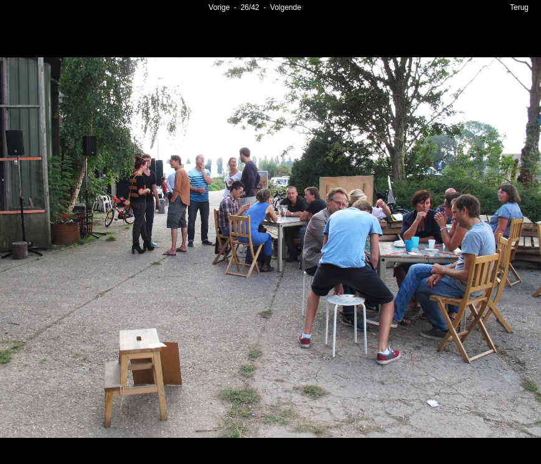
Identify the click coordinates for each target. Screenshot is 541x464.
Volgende (285, 7)
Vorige (219, 7)
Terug (519, 7)
